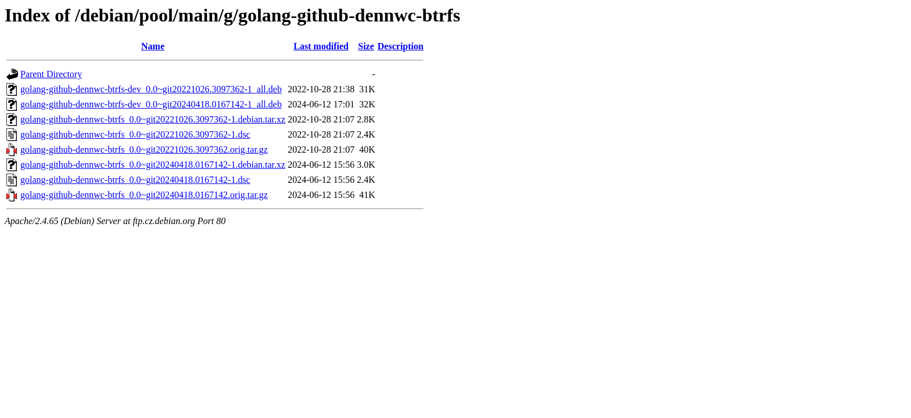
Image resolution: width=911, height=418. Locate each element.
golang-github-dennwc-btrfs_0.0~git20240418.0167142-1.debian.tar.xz (152, 165)
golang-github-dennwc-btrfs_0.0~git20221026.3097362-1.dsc (135, 134)
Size (366, 46)
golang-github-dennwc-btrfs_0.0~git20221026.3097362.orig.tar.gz (144, 149)
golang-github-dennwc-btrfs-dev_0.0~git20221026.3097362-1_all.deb (151, 89)
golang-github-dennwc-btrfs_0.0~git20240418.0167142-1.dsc (135, 180)
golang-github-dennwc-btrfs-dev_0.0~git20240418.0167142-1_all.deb (151, 104)
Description (401, 46)
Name (152, 46)
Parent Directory (51, 74)
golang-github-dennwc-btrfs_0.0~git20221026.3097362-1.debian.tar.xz (152, 119)
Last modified (321, 46)
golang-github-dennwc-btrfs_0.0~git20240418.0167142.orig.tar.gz (144, 195)
